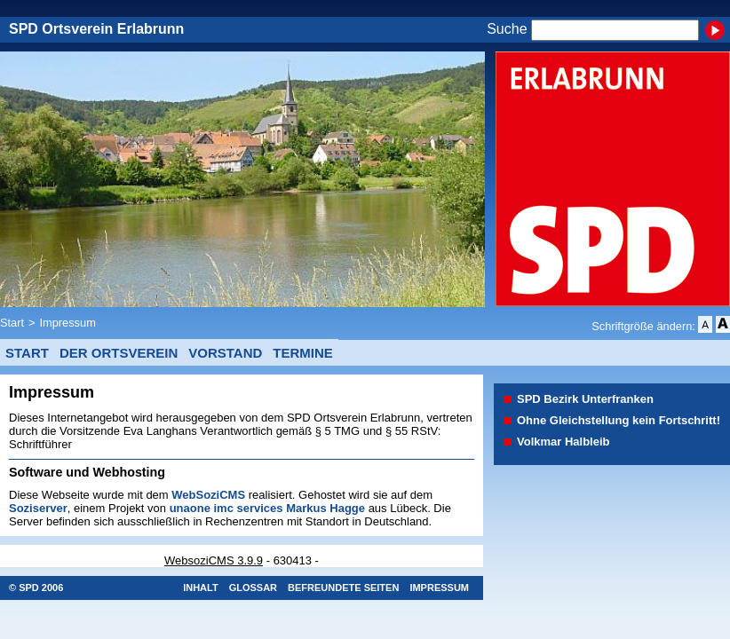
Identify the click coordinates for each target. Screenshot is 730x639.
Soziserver (38, 508)
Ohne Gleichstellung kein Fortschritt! (618, 420)
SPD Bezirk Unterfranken (585, 399)
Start (12, 322)
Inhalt (200, 587)
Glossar (253, 587)
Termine (303, 352)
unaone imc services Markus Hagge (267, 508)
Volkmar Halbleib (563, 441)
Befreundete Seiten (343, 587)
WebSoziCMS (208, 494)
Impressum (68, 322)
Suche (507, 29)
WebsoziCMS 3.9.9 (213, 560)
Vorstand (225, 352)
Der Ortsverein (119, 352)
